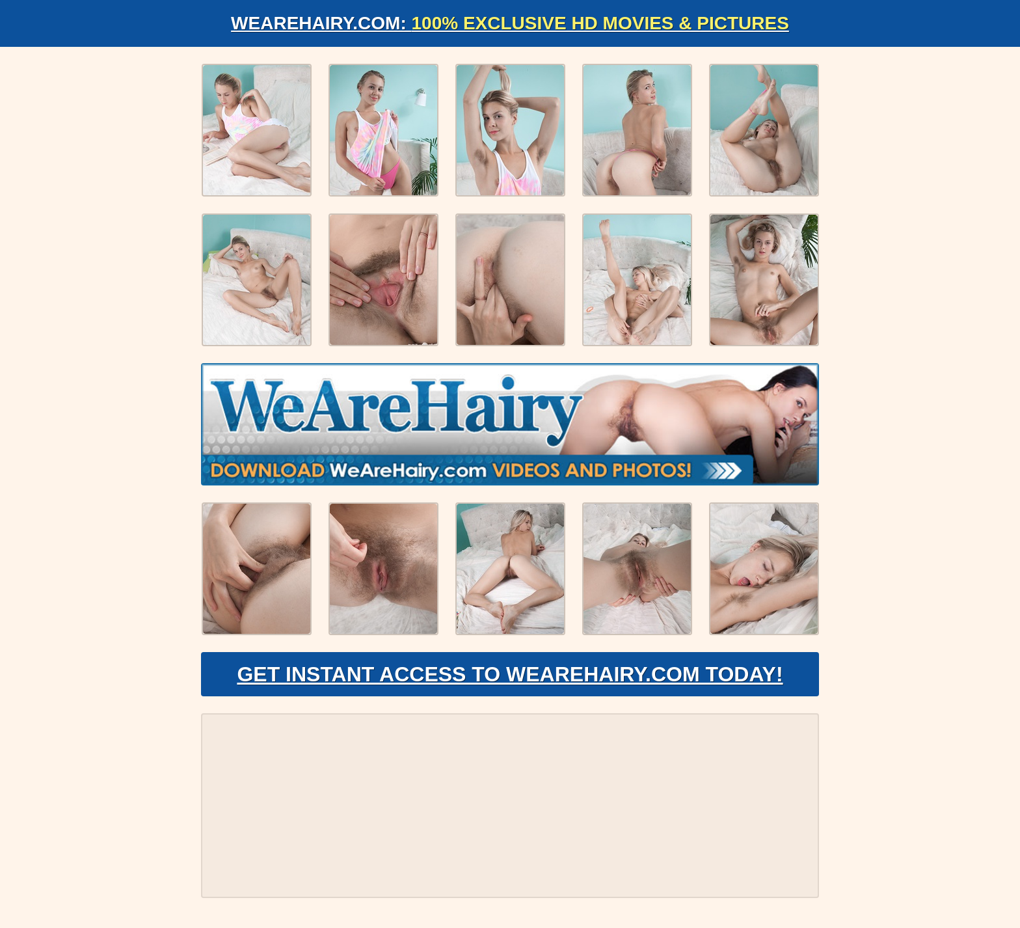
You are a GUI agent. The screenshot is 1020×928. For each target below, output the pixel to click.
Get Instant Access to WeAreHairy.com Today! (510, 674)
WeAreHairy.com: (510, 23)
